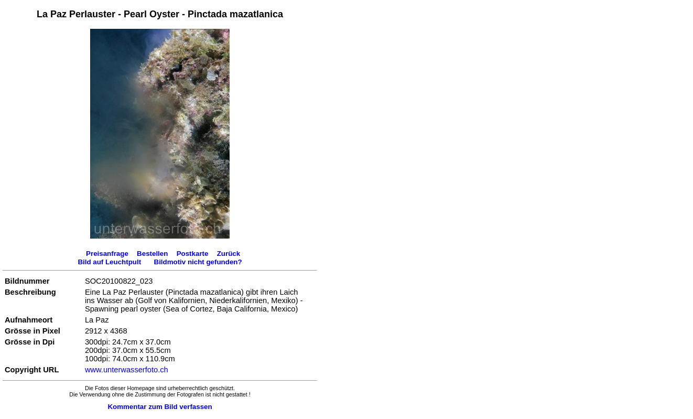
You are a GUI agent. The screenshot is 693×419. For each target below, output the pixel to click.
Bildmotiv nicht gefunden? (198, 262)
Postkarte (193, 253)
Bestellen (152, 253)
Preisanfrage (107, 253)
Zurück (228, 253)
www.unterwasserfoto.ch (126, 370)
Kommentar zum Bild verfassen (159, 407)
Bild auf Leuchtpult (109, 262)
